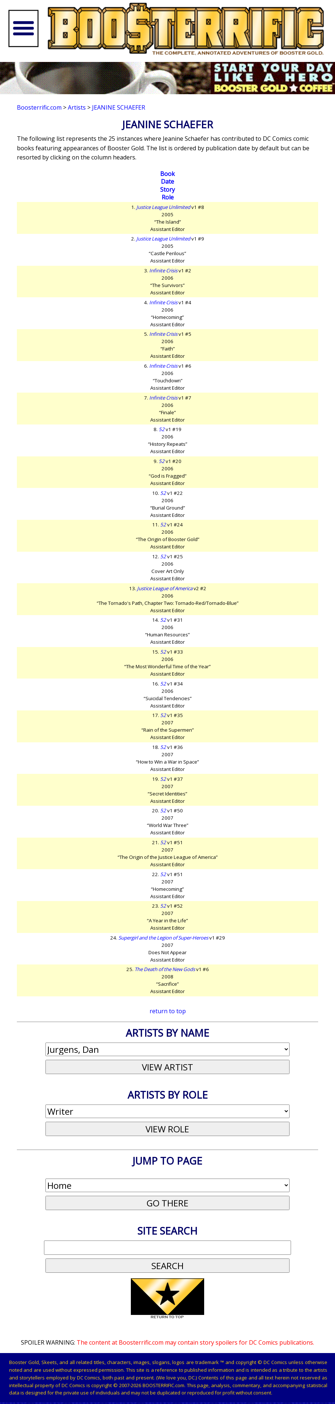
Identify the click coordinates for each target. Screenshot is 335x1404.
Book (167, 174)
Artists (77, 107)
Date (167, 181)
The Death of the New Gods (165, 969)
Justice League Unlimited (163, 207)
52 (162, 429)
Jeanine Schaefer (118, 107)
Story (167, 189)
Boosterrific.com (39, 107)
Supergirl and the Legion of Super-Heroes (163, 937)
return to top (168, 1011)
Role (168, 197)
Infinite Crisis (163, 270)
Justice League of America (164, 588)
